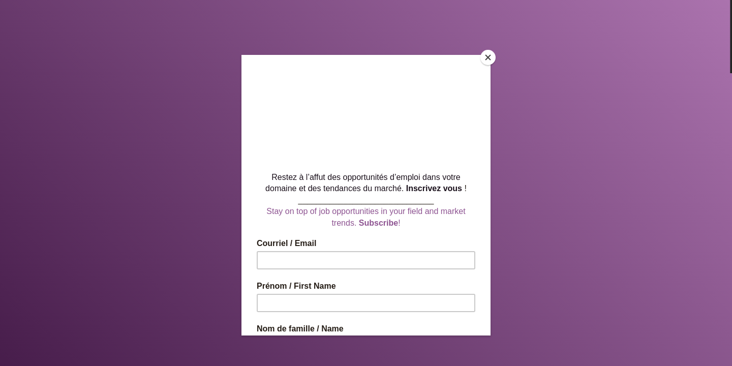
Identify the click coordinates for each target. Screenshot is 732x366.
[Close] (488, 57)
